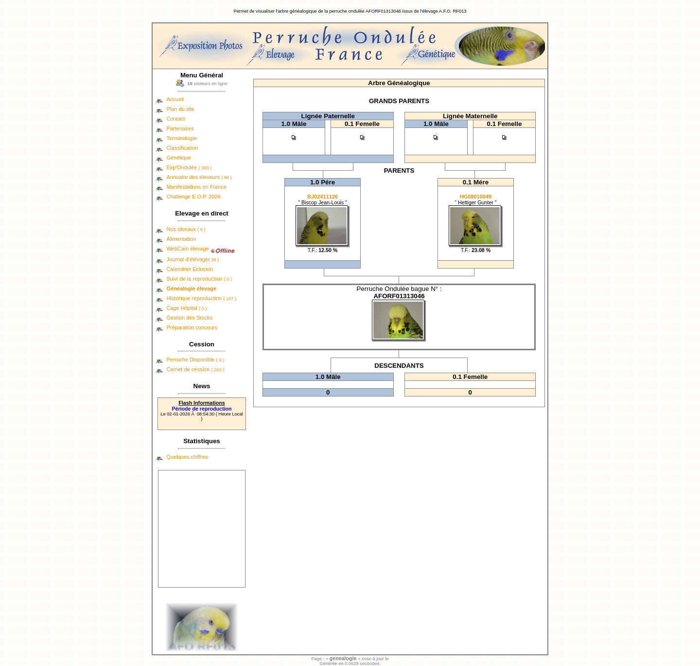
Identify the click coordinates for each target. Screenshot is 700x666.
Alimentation (181, 239)
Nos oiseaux (185, 229)
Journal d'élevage (192, 259)
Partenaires (179, 128)
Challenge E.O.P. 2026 (193, 196)
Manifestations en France (196, 187)
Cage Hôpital (186, 308)
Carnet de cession (195, 369)
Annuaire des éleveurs (198, 177)
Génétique (178, 158)
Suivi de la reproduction (199, 279)
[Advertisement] (202, 528)
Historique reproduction (201, 298)
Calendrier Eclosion (189, 269)
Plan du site (180, 109)
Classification (182, 148)
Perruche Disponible (195, 359)
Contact (175, 119)
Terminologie (181, 138)
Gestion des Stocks (189, 318)
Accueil (174, 99)
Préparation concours (191, 327)
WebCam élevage (187, 249)
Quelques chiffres (187, 457)
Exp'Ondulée (188, 167)
